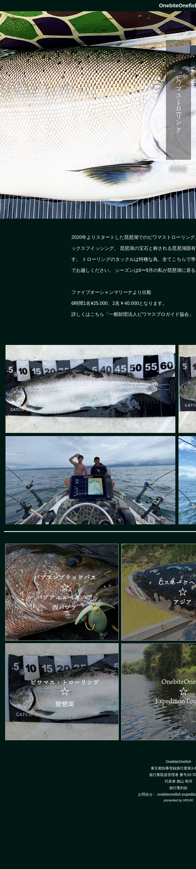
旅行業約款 (178, 788)
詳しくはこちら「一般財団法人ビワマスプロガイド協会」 (132, 314)
